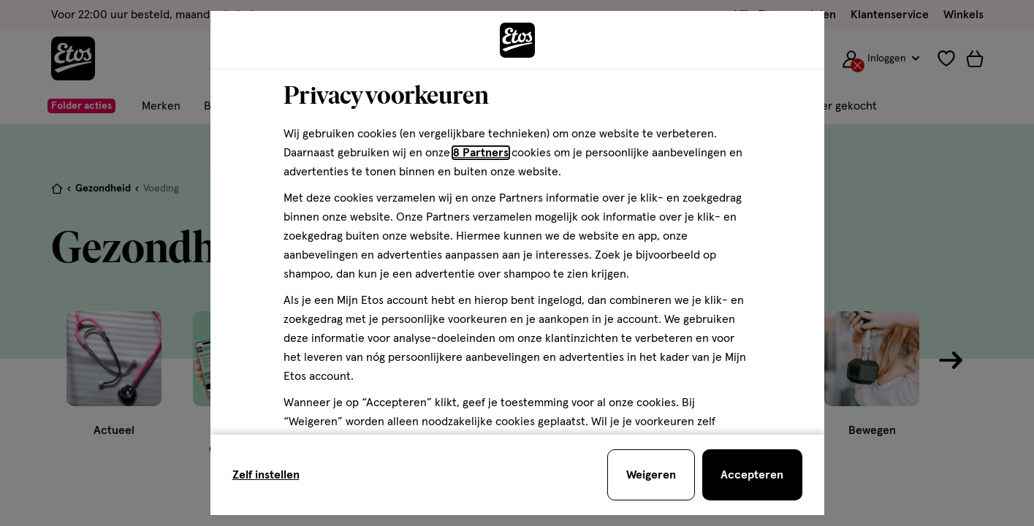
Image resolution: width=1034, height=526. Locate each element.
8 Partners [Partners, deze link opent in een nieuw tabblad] (481, 153)
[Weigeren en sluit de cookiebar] (651, 474)
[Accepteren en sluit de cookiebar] (752, 474)
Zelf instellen (266, 475)
